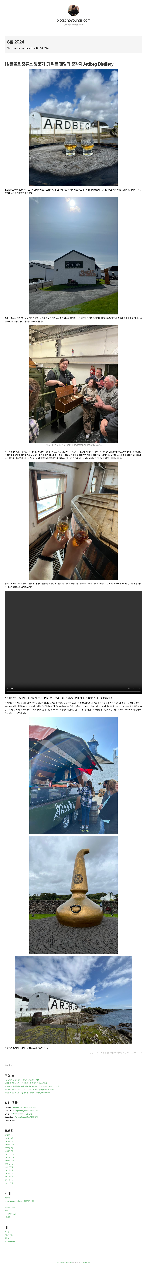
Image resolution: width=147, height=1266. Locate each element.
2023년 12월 (9, 1145)
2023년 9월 (9, 1148)
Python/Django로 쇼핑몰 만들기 (24, 1107)
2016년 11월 (9, 1177)
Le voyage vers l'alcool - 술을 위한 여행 (100, 1053)
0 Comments (138, 1053)
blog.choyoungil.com (73, 20)
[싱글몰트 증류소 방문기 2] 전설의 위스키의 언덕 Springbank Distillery (29, 1090)
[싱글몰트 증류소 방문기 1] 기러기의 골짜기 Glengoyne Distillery (27, 1093)
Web (6, 1211)
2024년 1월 (9, 1141)
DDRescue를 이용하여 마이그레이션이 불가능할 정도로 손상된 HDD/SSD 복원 (32, 1086)
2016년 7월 (9, 1183)
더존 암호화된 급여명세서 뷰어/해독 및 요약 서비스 (22, 1080)
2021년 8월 (9, 1164)
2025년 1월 (9, 1135)
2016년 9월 (9, 1180)
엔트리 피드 (9, 1235)
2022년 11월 (9, 1157)
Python (7, 1204)
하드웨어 (8, 1217)
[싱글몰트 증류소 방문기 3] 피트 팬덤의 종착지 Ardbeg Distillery (59, 64)
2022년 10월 (9, 1161)
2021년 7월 (9, 1167)
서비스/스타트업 (10, 1214)
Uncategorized (10, 1207)
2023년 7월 (9, 1151)
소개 (73, 30)
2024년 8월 (9, 1138)
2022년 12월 (9, 1154)
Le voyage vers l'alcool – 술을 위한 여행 (19, 1201)
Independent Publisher (64, 1262)
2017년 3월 (9, 1170)
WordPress (86, 1262)
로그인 (7, 1232)
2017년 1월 (9, 1173)
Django (7, 1198)
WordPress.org (10, 1241)
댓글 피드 (8, 1238)
